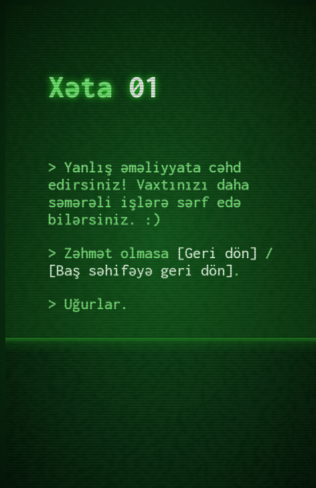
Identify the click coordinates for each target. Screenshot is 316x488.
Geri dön (217, 252)
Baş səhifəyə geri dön (140, 270)
